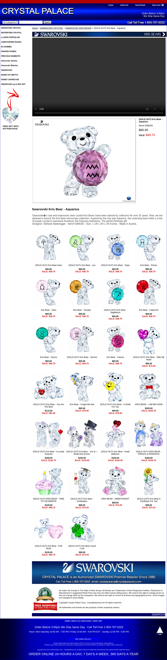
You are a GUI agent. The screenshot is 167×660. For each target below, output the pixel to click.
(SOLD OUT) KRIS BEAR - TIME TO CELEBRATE (48, 500)
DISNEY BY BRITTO (9, 75)
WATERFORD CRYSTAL (11, 33)
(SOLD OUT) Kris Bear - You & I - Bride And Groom (82, 452)
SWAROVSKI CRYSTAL (51, 28)
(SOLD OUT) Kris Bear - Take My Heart (148, 358)
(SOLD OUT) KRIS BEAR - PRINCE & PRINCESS (148, 452)
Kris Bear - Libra (48, 310)
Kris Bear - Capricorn (149, 310)
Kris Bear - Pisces (148, 265)
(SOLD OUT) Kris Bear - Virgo (115, 265)
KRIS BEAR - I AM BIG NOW (148, 404)
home (111, 5)
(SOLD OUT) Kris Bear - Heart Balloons (115, 452)
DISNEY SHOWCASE (10, 80)
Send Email (140, 5)
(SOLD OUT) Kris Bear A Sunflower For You (148, 500)
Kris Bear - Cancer (115, 357)
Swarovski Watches (9, 65)
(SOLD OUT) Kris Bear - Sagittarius (115, 311)
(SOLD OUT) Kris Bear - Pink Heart (48, 547)
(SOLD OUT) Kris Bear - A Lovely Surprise (48, 452)
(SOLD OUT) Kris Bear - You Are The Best (48, 405)
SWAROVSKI (6, 70)
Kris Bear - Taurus (48, 357)
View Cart (156, 5)
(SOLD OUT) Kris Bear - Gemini (82, 357)
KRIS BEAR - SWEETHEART (115, 499)
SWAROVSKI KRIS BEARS (78, 28)
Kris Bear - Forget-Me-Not (82, 404)
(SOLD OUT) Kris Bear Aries (48, 265)
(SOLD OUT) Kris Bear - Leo (81, 265)
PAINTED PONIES (8, 51)
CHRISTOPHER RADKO (11, 42)
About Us (124, 5)
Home (35, 28)
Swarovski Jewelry (9, 61)
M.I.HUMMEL (6, 47)
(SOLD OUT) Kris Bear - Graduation (82, 500)
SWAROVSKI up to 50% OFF (13, 84)
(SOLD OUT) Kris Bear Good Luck (82, 547)
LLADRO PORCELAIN (10, 37)
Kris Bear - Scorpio (82, 310)
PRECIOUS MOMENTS (10, 56)
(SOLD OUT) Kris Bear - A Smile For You (115, 405)
